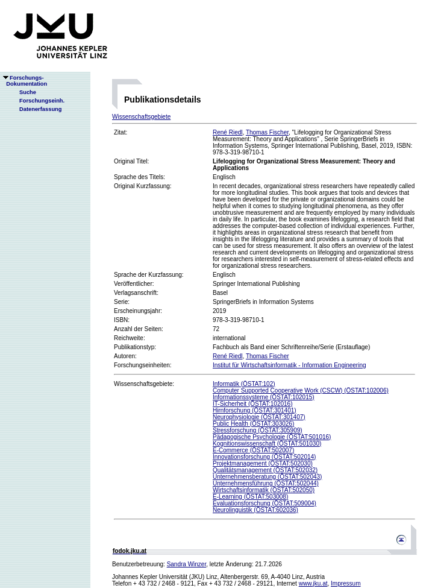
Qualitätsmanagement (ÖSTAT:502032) (265, 470)
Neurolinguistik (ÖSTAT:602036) (255, 510)
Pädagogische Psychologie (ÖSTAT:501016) (272, 437)
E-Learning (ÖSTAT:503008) (250, 496)
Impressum (345, 583)
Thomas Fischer (267, 132)
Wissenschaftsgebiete (141, 116)
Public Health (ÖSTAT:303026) (253, 423)
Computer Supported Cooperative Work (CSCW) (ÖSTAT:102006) (301, 390)
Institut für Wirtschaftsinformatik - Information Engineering (289, 365)
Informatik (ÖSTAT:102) (244, 384)
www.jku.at (313, 583)
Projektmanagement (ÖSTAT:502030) (263, 463)
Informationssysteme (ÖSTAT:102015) (264, 397)
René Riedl (227, 132)
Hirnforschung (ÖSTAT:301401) (254, 410)
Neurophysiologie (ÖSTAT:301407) (259, 417)
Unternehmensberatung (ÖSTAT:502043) (267, 476)
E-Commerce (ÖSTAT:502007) (253, 450)
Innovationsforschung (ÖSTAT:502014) (264, 457)
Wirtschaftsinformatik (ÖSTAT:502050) (264, 490)
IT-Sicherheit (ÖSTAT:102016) (252, 403)
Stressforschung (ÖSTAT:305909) (257, 430)
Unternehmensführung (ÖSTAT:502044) (266, 483)
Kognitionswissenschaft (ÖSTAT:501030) (267, 443)
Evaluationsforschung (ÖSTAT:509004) (264, 503)
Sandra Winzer (187, 564)
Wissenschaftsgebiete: (144, 384)
